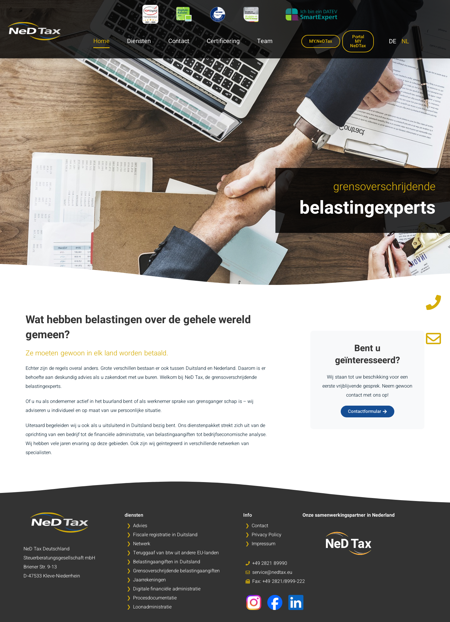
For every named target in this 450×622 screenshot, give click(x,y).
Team (265, 41)
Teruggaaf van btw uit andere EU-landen (176, 552)
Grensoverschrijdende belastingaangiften (176, 570)
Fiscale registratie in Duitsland (165, 534)
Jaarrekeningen (149, 579)
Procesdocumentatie (155, 598)
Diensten (139, 41)
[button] (13, 609)
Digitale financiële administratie (166, 589)
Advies (140, 525)
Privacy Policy (266, 534)
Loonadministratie (152, 607)
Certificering (223, 41)
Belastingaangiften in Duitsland (166, 561)
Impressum (263, 543)
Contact (178, 41)
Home (101, 41)
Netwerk (141, 543)
